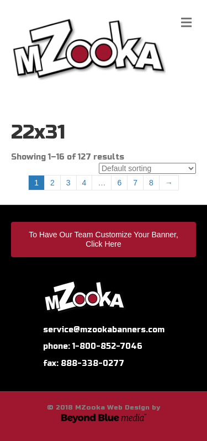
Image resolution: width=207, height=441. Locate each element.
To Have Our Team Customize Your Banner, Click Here (103, 239)
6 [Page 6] (119, 182)
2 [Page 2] (52, 182)
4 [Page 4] (84, 182)
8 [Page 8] (151, 182)
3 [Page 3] (68, 182)
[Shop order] (147, 168)
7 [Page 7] (135, 182)
